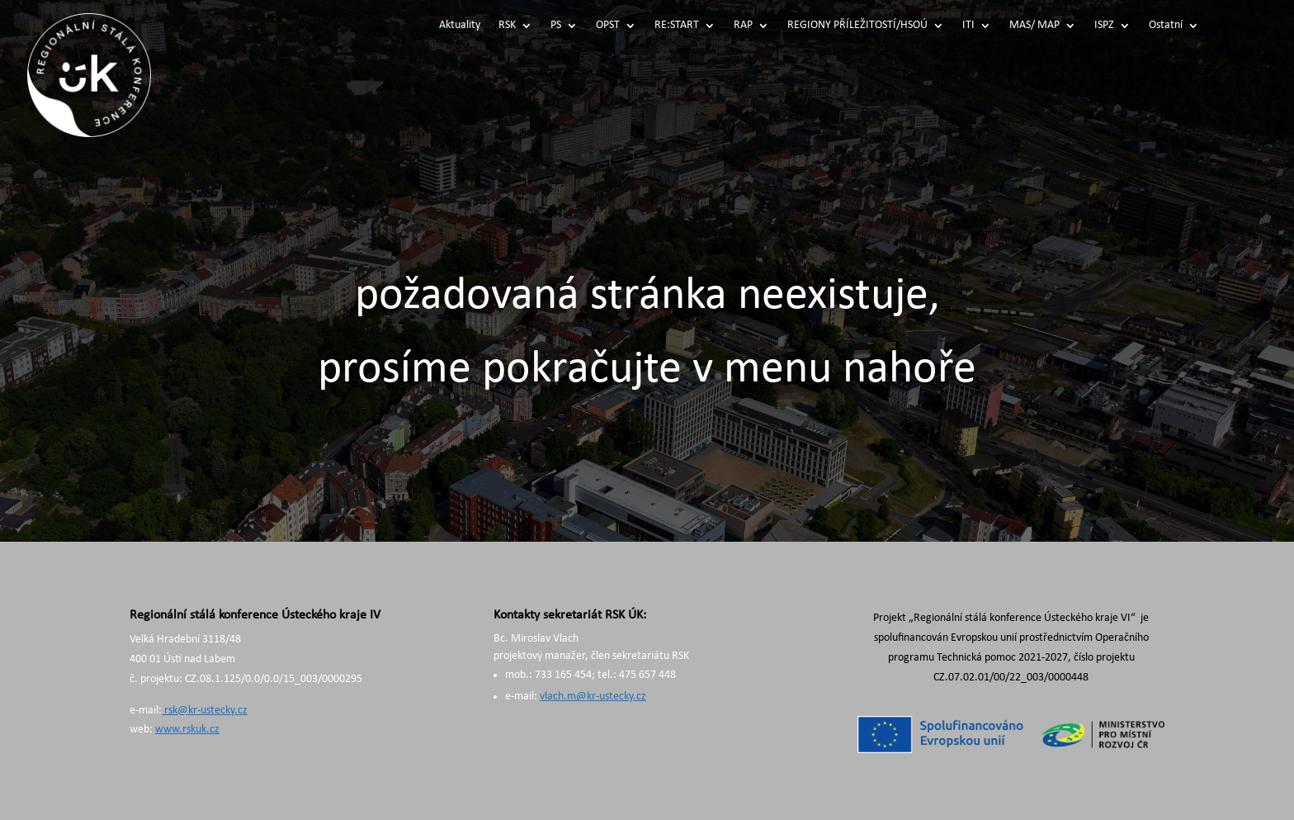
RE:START (676, 25)
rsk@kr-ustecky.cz (205, 710)
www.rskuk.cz (187, 729)
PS (555, 25)
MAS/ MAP (1034, 25)
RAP (743, 25)
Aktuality (459, 25)
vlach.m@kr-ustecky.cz (593, 696)
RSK (507, 25)
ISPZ (1104, 25)
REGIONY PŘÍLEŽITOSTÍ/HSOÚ (857, 25)
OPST (608, 25)
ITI (968, 25)
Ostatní (1166, 25)
